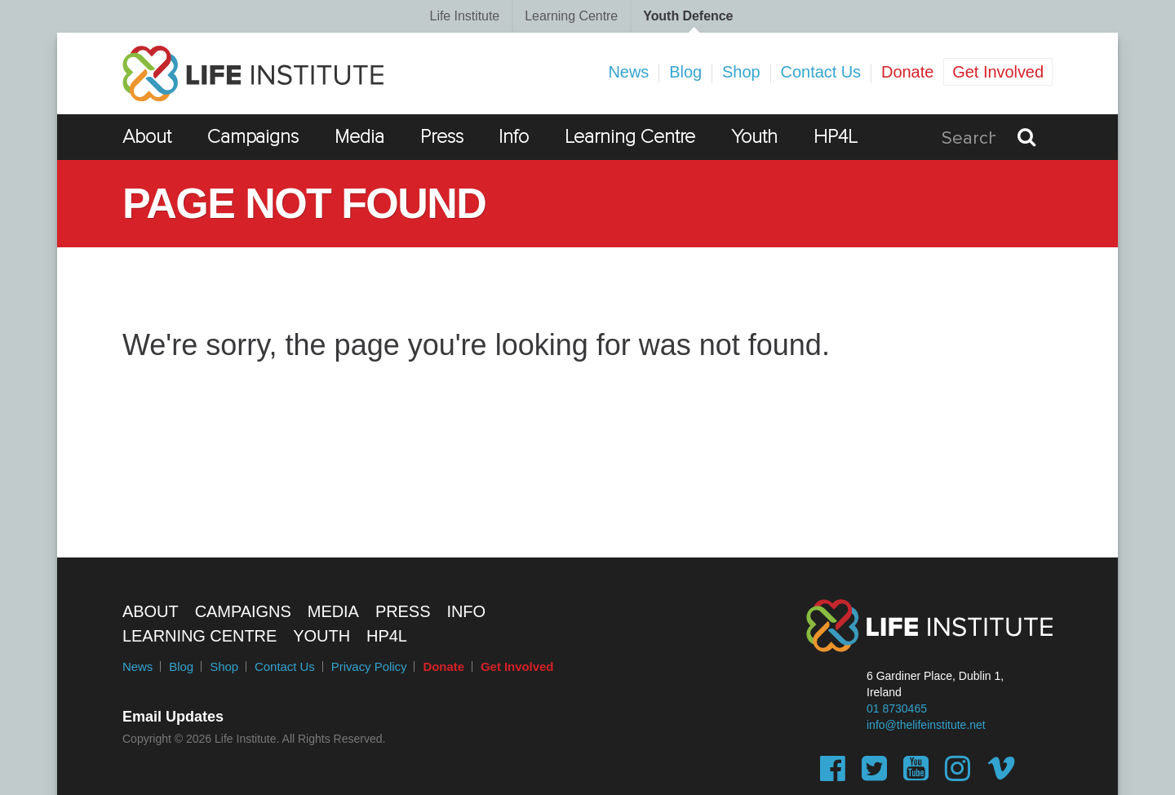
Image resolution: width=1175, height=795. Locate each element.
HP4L (836, 137)
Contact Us (821, 72)
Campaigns (253, 137)
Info (514, 137)
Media (359, 137)
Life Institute (465, 16)
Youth (754, 137)
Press (441, 137)
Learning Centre (571, 16)
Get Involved (998, 72)
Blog (685, 72)
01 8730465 (897, 708)
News (628, 72)
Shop (741, 72)
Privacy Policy (369, 666)
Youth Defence (688, 16)
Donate (907, 72)
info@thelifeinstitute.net (926, 724)
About (146, 137)
